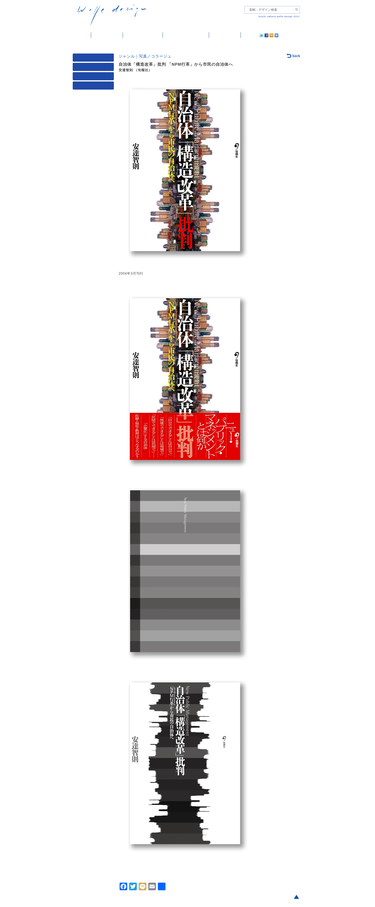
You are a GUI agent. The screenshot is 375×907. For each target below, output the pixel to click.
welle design (111, 16)
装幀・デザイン (107, 35)
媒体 (94, 59)
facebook (253, 35)
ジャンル (94, 68)
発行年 (94, 87)
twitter (246, 35)
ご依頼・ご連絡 (225, 35)
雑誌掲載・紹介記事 (143, 35)
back (294, 56)
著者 (94, 77)
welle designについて (186, 35)
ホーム (82, 35)
